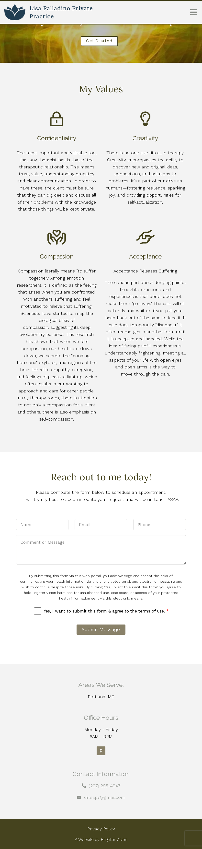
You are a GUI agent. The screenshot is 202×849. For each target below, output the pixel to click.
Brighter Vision (114, 839)
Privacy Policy (101, 828)
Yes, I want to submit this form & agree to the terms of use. (106, 611)
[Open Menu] (193, 12)
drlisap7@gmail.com (104, 797)
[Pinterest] (101, 750)
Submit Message (101, 629)
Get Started (99, 41)
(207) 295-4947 (104, 785)
